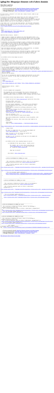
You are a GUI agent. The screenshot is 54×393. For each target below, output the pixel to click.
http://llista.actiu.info (29, 192)
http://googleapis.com (19, 130)
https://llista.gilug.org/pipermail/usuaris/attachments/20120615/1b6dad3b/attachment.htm (26, 270)
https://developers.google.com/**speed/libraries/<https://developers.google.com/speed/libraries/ (27, 82)
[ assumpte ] (28, 10)
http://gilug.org (22, 174)
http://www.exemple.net (12, 154)
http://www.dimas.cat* (7, 34)
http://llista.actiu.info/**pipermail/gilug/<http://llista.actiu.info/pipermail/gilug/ (28, 206)
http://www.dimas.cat (19, 34)
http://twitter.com (11, 158)
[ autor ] (33, 10)
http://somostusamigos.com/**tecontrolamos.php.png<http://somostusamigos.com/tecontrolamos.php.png (26, 148)
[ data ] (15, 10)
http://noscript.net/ (20, 181)
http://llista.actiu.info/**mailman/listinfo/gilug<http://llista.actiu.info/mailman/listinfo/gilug (26, 201)
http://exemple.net (11, 162)
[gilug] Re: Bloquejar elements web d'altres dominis (27, 8)
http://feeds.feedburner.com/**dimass (11, 97)
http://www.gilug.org (15, 172)
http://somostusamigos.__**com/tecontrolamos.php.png (24, 145)
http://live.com (10, 132)
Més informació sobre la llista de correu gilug (10, 278)
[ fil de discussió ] (21, 10)
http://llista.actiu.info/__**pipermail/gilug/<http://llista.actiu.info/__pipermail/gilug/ (29, 205)
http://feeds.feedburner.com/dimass (10, 35)
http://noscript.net (22, 116)
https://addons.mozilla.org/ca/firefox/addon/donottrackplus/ (16, 28)
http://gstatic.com (11, 129)
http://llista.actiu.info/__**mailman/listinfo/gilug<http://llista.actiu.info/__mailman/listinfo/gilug (27, 198)
